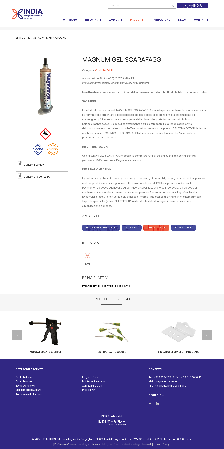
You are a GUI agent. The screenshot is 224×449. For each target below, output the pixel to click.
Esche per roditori (25, 385)
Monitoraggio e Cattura (28, 389)
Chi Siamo (70, 20)
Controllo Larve (24, 377)
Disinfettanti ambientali (94, 381)
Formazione (161, 20)
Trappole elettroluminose (29, 393)
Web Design (164, 444)
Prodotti (137, 20)
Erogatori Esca (90, 377)
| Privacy (95, 444)
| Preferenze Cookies (64, 444)
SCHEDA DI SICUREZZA (37, 176)
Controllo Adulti (104, 70)
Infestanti (93, 20)
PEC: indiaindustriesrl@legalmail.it (167, 385)
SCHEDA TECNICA (34, 164)
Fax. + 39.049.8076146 (188, 377)
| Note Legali (83, 444)
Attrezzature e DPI (92, 385)
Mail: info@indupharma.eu (163, 381)
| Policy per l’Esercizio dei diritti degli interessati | (126, 444)
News (182, 20)
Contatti (201, 20)
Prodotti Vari (89, 389)
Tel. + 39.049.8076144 (161, 377)
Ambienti (115, 20)
